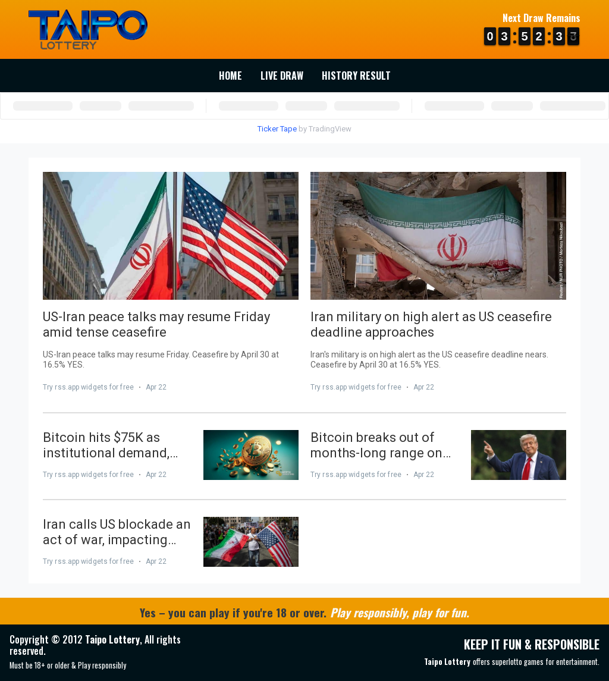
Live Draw (281, 75)
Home (230, 75)
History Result (356, 75)
